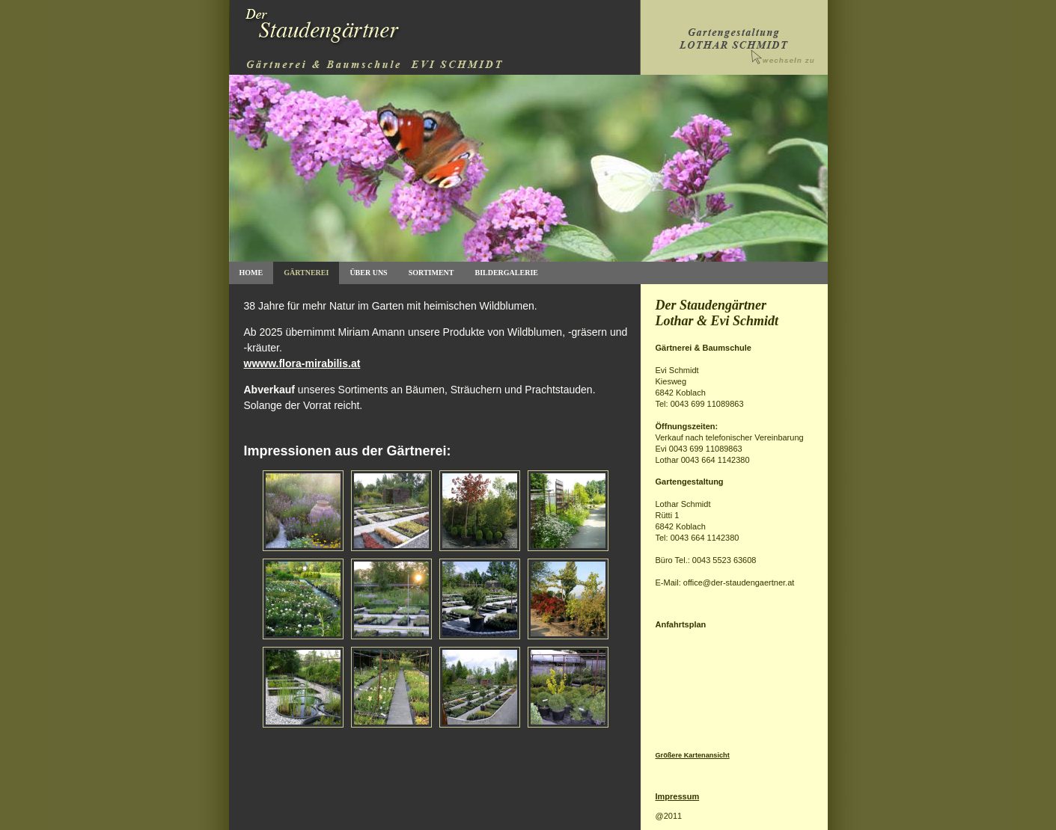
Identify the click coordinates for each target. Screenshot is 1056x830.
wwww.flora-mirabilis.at (302, 363)
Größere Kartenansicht (693, 755)
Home (251, 272)
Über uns (368, 272)
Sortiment (431, 272)
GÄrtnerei (306, 272)
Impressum (678, 796)
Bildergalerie (505, 272)
